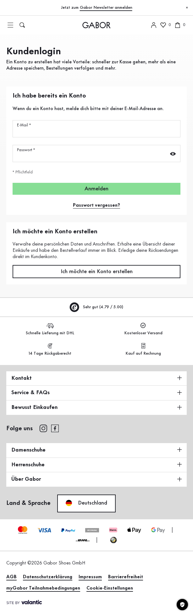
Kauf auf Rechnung (143, 349)
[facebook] (55, 428)
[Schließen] (186, 8)
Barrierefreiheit (125, 577)
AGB (11, 577)
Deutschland (86, 503)
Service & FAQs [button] (96, 392)
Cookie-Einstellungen (109, 588)
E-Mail (24, 125)
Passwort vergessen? (96, 205)
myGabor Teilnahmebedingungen (43, 588)
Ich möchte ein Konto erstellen (97, 271)
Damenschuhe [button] (96, 450)
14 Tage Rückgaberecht (50, 349)
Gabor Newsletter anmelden (106, 7)
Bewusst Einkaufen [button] (96, 407)
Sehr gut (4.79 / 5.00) (96, 307)
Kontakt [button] (96, 378)
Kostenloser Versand (143, 329)
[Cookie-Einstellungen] (182, 604)
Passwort (26, 150)
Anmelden (96, 188)
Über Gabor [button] (96, 479)
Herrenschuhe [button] (96, 464)
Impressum (90, 577)
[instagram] (43, 428)
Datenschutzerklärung (47, 577)
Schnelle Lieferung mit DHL (50, 329)
